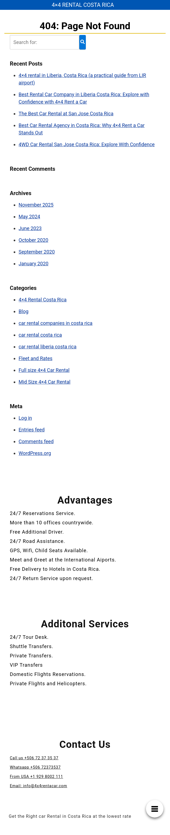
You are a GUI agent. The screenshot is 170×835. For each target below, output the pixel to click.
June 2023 (30, 228)
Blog (23, 311)
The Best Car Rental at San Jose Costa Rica (66, 113)
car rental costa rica (40, 335)
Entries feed (32, 430)
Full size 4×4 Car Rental (44, 370)
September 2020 (37, 252)
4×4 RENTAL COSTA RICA (83, 5)
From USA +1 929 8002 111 (36, 776)
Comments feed (36, 441)
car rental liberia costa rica (48, 346)
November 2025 (36, 205)
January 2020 (33, 263)
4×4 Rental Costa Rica (43, 299)
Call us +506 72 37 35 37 (34, 758)
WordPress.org (35, 453)
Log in (25, 418)
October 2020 (33, 240)
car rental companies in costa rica (55, 323)
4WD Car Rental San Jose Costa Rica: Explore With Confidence (87, 144)
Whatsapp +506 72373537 (35, 767)
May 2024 (29, 216)
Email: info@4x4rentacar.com (38, 786)
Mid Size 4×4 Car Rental (45, 382)
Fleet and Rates (35, 358)
